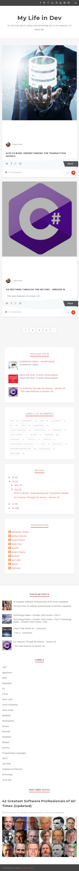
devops (33, 435)
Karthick (15, 556)
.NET (12, 421)
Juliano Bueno (18, 552)
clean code (38, 425)
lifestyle (31, 439)
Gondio (15, 548)
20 (13, 508)
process (47, 439)
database (57, 430)
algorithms (27, 421)
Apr (16, 489)
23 (13, 477)
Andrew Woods (19, 536)
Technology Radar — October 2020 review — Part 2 (36, 615)
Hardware (15, 439)
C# (11, 425)
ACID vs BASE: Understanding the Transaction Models (36, 154)
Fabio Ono (16, 544)
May (16, 485)
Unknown (16, 568)
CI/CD (23, 425)
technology (44, 449)
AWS (41, 421)
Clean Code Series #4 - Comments (29, 628)
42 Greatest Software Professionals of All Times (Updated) (40, 602)
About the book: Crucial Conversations (39, 375)
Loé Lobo (16, 560)
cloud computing (18, 430)
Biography (56, 421)
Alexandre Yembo (20, 532)
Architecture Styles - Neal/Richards (37, 361)
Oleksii (14, 564)
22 (13, 481)
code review (39, 430)
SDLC (43, 444)
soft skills (57, 444)
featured (49, 435)
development (16, 435)
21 (13, 504)
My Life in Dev (39, 17)
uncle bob (15, 453)
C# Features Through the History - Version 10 (35, 289)
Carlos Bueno (18, 540)
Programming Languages (21, 444)
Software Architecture (20, 449)
